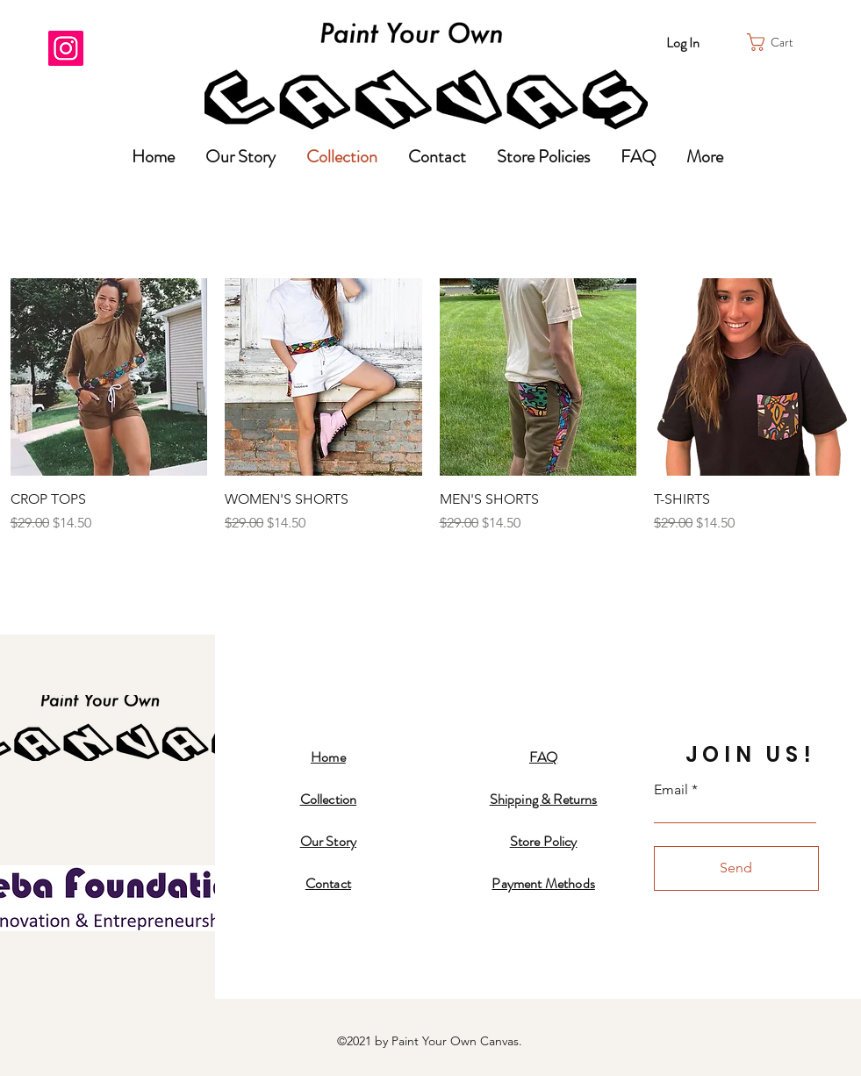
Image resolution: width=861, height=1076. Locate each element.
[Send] (736, 868)
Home (328, 757)
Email (671, 790)
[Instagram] (65, 48)
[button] (779, 42)
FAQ (543, 757)
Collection (328, 799)
